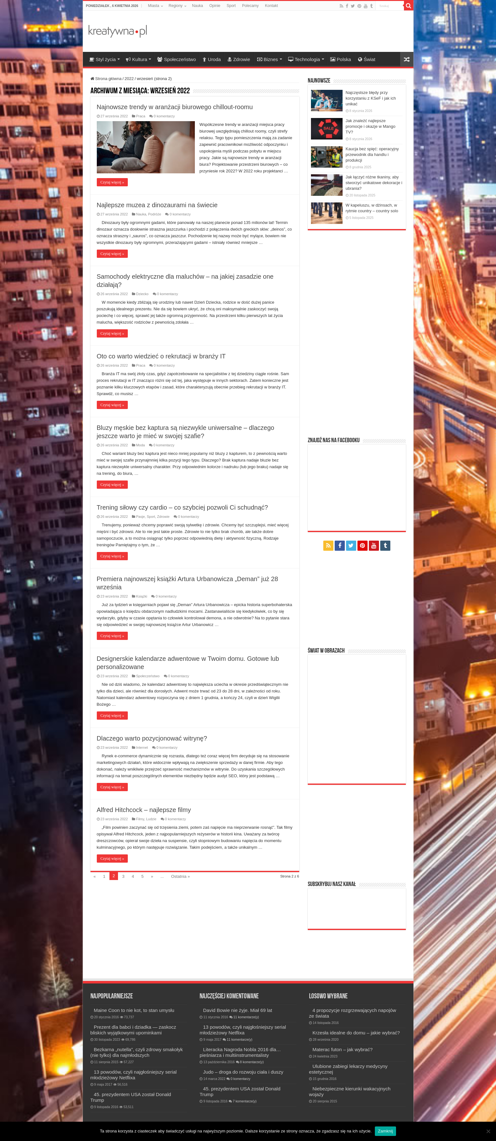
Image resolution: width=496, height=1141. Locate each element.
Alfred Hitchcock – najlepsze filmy (144, 809)
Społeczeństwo (176, 59)
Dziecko (142, 294)
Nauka (197, 5)
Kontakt (271, 5)
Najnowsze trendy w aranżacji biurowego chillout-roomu (175, 106)
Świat (366, 59)
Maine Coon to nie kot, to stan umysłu (134, 1010)
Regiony (176, 5)
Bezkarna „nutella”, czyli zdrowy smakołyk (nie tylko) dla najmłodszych (136, 1052)
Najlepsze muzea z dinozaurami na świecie (157, 205)
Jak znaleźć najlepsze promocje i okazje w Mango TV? (371, 126)
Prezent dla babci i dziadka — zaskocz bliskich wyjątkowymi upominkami (133, 1029)
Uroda (212, 59)
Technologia (304, 59)
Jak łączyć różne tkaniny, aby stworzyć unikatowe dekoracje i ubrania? (374, 183)
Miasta (153, 5)
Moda (140, 445)
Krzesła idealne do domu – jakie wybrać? (356, 1032)
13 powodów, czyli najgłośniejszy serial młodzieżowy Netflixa (133, 1074)
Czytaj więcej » (112, 182)
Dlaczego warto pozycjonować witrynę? (152, 738)
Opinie (214, 5)
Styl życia (102, 59)
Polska (340, 59)
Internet (142, 747)
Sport (231, 5)
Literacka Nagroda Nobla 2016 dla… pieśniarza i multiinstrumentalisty (240, 1052)
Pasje (140, 516)
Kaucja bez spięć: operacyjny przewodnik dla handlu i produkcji (372, 154)
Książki (141, 596)
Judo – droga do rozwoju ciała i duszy (243, 1072)
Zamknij (385, 1131)
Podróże (154, 214)
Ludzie (151, 819)
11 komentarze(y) (246, 1017)
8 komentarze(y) (252, 1062)
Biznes (267, 59)
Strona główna (106, 78)
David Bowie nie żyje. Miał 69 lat (237, 1010)
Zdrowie (239, 59)
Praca (140, 116)
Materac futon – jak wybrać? (343, 1049)
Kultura (136, 59)
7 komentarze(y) (245, 1101)
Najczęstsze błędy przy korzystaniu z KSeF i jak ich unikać (371, 98)
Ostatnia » (180, 876)
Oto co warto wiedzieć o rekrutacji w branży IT (161, 356)
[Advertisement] (293, 31)
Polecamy (250, 5)
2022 (129, 78)
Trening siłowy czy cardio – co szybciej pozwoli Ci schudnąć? (182, 507)
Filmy (140, 819)
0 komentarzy (164, 116)
